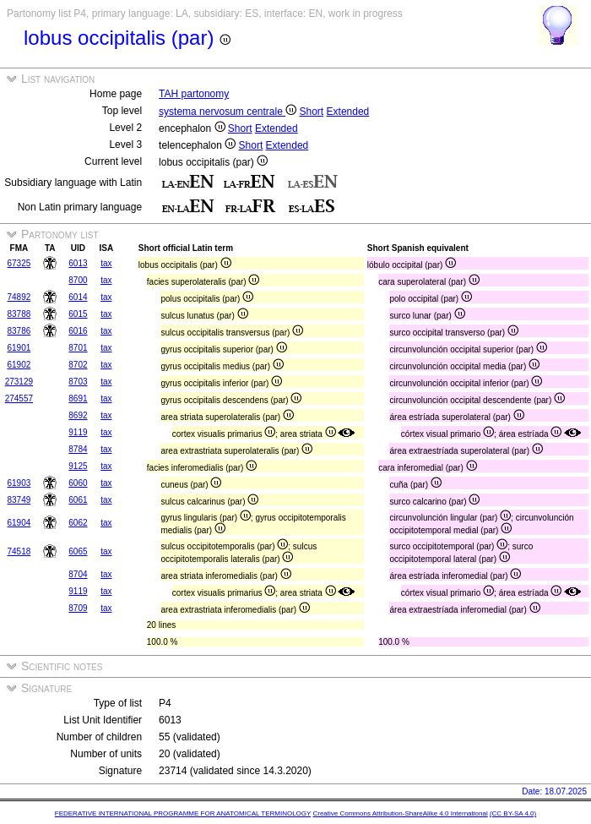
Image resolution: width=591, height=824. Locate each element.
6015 (77, 314)
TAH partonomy (194, 94)
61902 (18, 364)
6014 (77, 297)
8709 (77, 608)
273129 (19, 381)
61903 (18, 483)
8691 (77, 398)
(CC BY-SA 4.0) (513, 813)
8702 (77, 364)
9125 (77, 466)
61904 (18, 522)
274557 (19, 398)
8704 (77, 574)
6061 (77, 500)
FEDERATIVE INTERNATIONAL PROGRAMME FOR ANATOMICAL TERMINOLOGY (183, 813)
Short (312, 111)
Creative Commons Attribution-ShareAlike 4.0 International (399, 813)
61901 (18, 347)
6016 (77, 331)
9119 (77, 432)
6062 (77, 522)
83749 (18, 500)
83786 (18, 331)
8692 (77, 415)
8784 (77, 449)
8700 (77, 280)
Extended (348, 111)
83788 (18, 314)
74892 (18, 297)
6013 (77, 263)
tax (105, 263)
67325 (18, 263)
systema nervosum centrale (227, 111)
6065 (77, 551)
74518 (18, 551)
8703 (77, 381)
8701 (77, 347)
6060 (77, 483)
